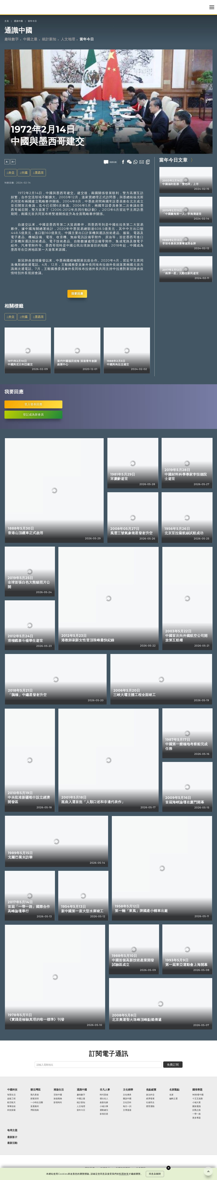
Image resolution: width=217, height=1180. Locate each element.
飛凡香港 (34, 1095)
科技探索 (11, 1110)
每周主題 (12, 1130)
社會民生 (150, 1102)
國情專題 (197, 1089)
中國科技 (12, 1089)
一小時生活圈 (36, 1102)
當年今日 (32, 21)
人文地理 (68, 39)
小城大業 (196, 1102)
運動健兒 (104, 1110)
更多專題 (196, 1118)
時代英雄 (104, 1095)
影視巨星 (104, 1114)
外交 (12, 172)
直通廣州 (34, 1106)
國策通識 (196, 1106)
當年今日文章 (173, 160)
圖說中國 (127, 1098)
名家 (171, 1095)
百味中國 (58, 1095)
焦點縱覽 (151, 1089)
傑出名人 (104, 1098)
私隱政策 (124, 1174)
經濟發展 (150, 1098)
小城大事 (104, 1106)
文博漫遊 (127, 1110)
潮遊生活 (59, 1089)
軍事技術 (11, 1106)
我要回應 (77, 293)
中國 (25, 172)
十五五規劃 (197, 1098)
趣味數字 (11, 39)
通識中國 (18, 21)
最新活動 (12, 1143)
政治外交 (150, 1095)
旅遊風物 (58, 1098)
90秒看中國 (197, 1095)
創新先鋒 (104, 1102)
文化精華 (128, 1089)
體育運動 (150, 1106)
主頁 (6, 21)
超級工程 (11, 1098)
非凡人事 (105, 1089)
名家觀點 (174, 1089)
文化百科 (127, 1102)
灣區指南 (34, 1110)
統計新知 (49, 39)
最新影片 (12, 1137)
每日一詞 (127, 1106)
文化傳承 (127, 1095)
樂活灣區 (35, 1089)
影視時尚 (58, 1102)
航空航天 (11, 1102)
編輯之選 (173, 1098)
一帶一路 (196, 1114)
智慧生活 (11, 1095)
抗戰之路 (196, 1110)
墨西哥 (39, 172)
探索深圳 (34, 1098)
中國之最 (30, 39)
